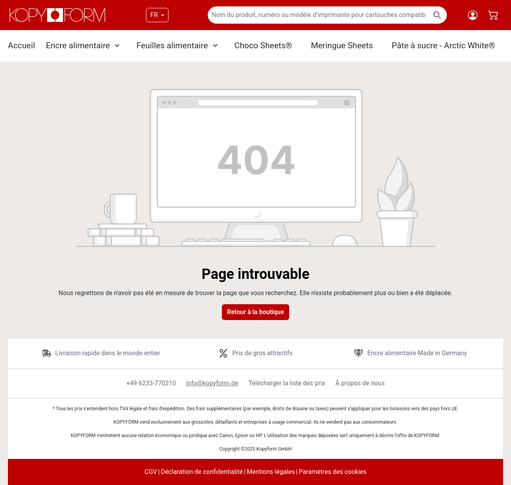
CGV (150, 472)
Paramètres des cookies (332, 472)
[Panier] (493, 15)
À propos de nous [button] (360, 383)
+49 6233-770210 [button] (151, 383)
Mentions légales (271, 472)
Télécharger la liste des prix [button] (286, 383)
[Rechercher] (437, 15)
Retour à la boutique (255, 312)
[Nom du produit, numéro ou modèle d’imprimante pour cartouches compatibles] (318, 15)
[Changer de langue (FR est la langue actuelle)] (157, 15)
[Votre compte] (473, 15)
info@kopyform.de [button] (212, 383)
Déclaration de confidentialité (202, 472)
